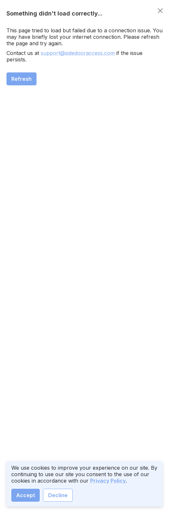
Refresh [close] (21, 79)
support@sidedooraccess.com (78, 53)
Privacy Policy (108, 480)
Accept (25, 495)
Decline (58, 495)
